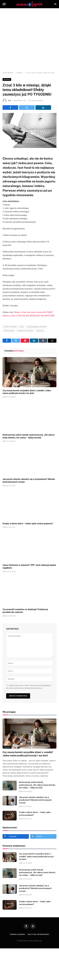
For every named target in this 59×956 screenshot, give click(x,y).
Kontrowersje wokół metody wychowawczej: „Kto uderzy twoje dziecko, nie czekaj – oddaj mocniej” (37, 785)
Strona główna (17, 934)
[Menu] (4, 4)
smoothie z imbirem (25, 331)
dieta (22, 327)
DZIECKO (7, 747)
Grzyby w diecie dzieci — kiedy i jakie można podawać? (28, 523)
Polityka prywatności (38, 934)
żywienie (39, 331)
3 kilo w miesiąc (10, 327)
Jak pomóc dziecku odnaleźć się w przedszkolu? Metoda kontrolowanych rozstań (35, 800)
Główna (7, 79)
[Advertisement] (29, 40)
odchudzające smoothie (36, 327)
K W (9, 100)
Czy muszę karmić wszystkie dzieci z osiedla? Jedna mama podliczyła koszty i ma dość (36, 856)
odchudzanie (9, 331)
